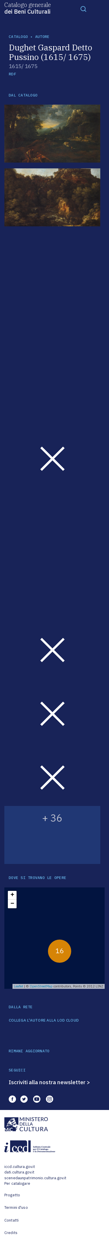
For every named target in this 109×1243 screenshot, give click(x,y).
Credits (10, 1232)
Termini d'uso (16, 1207)
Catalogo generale (27, 8)
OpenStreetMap (41, 986)
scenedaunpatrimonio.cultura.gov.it (35, 1177)
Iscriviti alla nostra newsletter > (49, 1082)
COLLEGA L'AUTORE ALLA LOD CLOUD (44, 1020)
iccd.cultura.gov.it (19, 1166)
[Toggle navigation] (83, 8)
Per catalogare (17, 1183)
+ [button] (12, 895)
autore (42, 36)
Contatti (11, 1220)
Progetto (12, 1195)
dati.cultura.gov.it (19, 1172)
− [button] (12, 904)
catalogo (18, 36)
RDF (12, 74)
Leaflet (18, 986)
